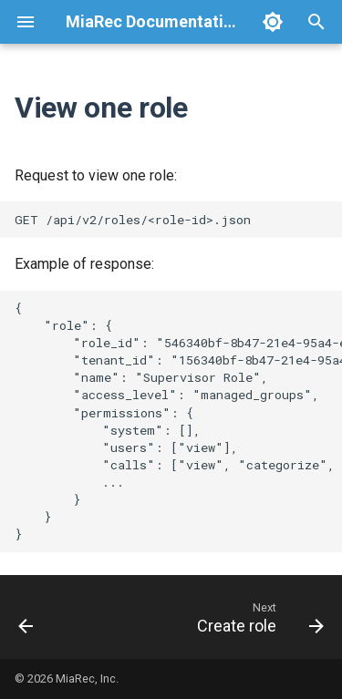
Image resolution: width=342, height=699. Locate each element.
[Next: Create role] (258, 617)
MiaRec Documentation (154, 21)
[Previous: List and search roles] (26, 617)
